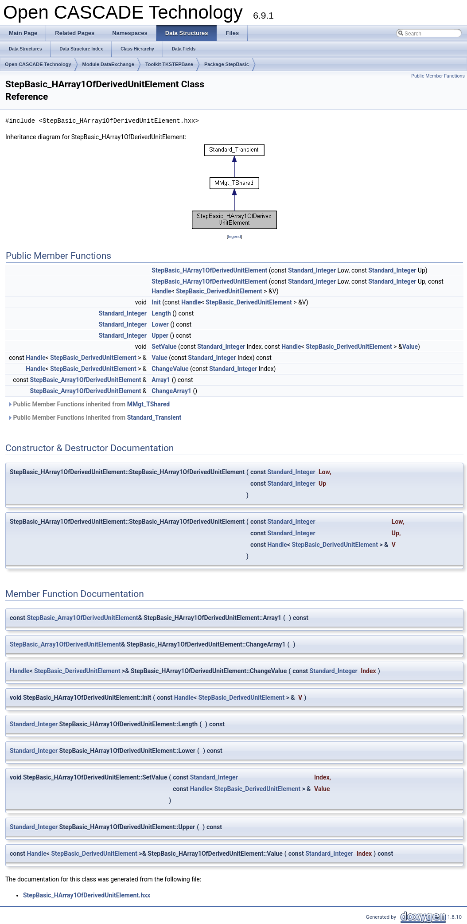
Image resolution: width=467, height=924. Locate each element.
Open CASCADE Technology (38, 64)
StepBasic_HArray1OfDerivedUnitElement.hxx (86, 895)
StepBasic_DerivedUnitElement (219, 291)
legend (234, 236)
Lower (160, 324)
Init (156, 302)
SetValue (164, 346)
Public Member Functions (438, 76)
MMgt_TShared (148, 404)
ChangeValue (170, 368)
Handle (161, 291)
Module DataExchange (108, 64)
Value (410, 346)
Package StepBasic (226, 64)
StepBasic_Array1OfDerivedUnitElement (85, 379)
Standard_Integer (312, 270)
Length (161, 313)
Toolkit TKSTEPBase (169, 64)
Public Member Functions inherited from (89, 404)
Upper (160, 335)
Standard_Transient (154, 417)
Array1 (161, 379)
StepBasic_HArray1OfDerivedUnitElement (209, 270)
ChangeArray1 (171, 390)
